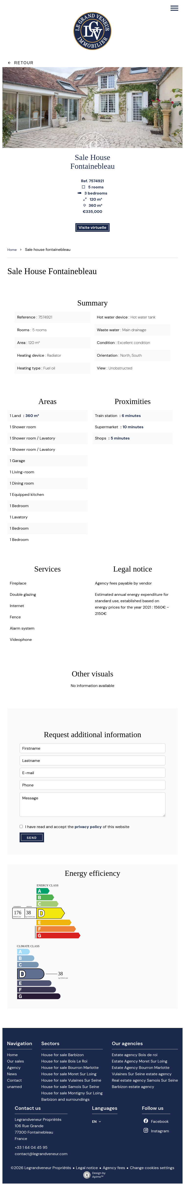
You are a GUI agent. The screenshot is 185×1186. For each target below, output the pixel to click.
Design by (93, 1175)
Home (12, 249)
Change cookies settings (152, 1167)
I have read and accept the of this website (77, 826)
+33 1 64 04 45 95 (31, 1147)
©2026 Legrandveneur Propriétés (41, 1167)
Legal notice (87, 1167)
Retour (20, 63)
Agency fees (114, 1167)
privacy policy (88, 826)
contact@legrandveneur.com (41, 1153)
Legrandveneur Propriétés (38, 1119)
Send (32, 838)
